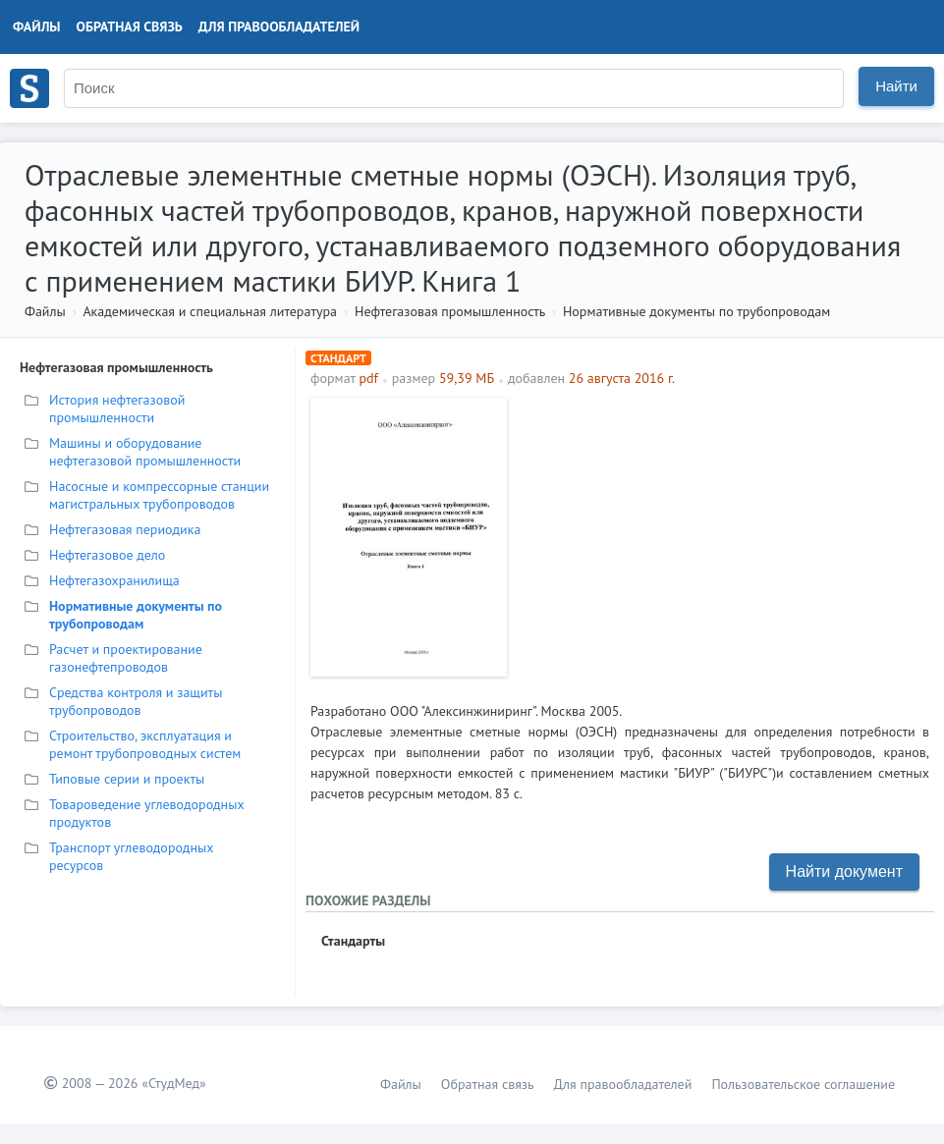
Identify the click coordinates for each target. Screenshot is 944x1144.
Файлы (37, 26)
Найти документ (844, 871)
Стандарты (353, 941)
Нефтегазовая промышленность (450, 311)
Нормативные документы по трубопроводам (696, 311)
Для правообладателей (279, 26)
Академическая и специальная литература (210, 311)
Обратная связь (130, 26)
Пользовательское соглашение (803, 1084)
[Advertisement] (723, 535)
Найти (896, 86)
